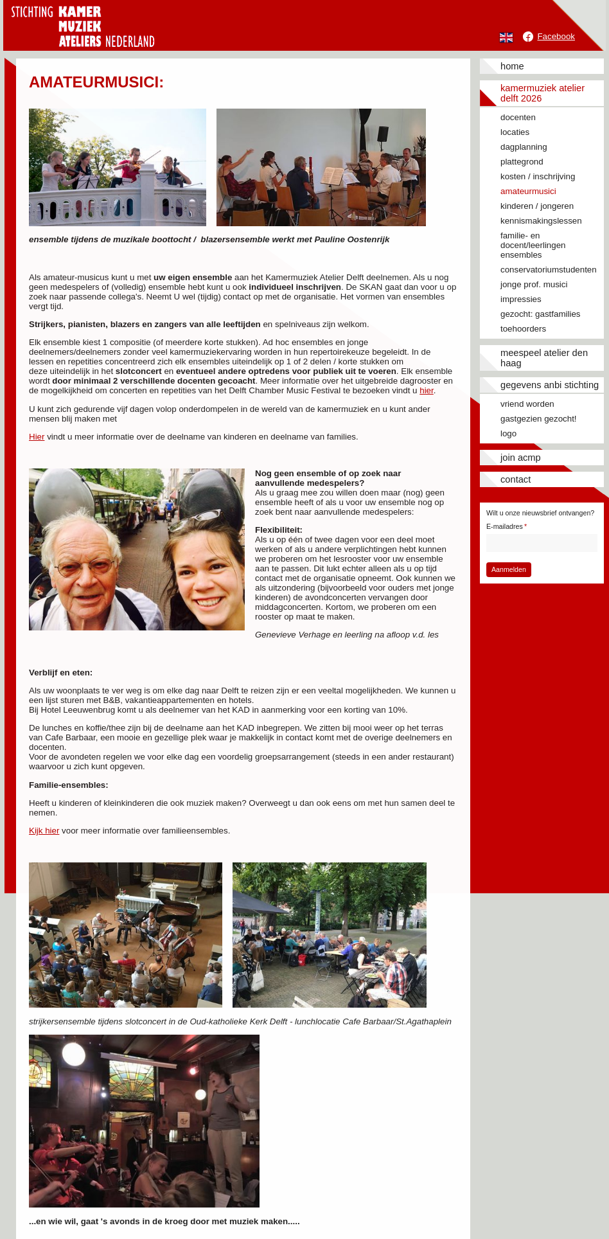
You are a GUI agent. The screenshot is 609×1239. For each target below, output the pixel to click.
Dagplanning (523, 147)
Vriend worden (527, 404)
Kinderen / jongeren (537, 206)
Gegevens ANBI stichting (549, 385)
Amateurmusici (528, 191)
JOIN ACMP (520, 457)
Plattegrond (521, 161)
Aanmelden (508, 569)
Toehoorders (523, 329)
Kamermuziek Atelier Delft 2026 (542, 93)
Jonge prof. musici (533, 284)
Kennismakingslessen (541, 221)
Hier (36, 436)
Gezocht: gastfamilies (540, 314)
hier (426, 390)
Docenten (518, 117)
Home (512, 66)
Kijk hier (44, 830)
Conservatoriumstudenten (548, 269)
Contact (515, 479)
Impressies (521, 299)
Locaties (514, 132)
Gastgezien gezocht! (538, 418)
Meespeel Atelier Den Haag (544, 358)
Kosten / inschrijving (537, 176)
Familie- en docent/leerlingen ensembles (533, 245)
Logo (508, 433)
